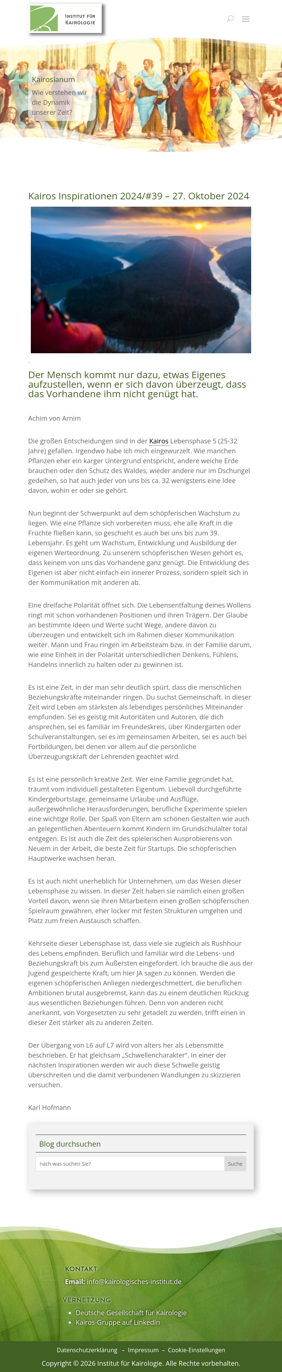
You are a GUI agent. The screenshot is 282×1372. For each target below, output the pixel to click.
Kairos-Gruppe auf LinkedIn (118, 1322)
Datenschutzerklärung (87, 1350)
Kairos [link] (158, 440)
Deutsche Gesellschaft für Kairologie (131, 1312)
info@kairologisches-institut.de (134, 1281)
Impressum (143, 1350)
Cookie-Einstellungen (196, 1350)
